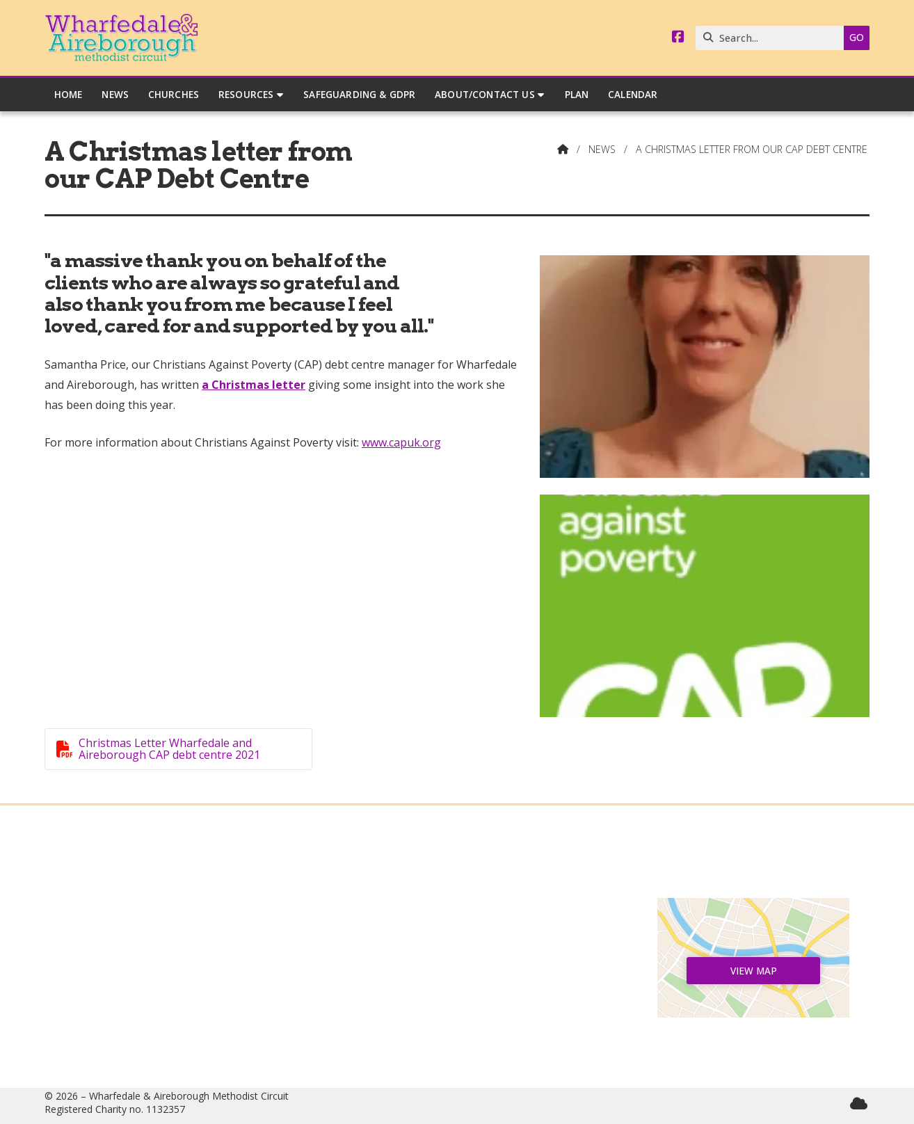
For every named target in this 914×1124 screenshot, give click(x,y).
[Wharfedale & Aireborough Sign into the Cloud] (858, 1103)
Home (160, 909)
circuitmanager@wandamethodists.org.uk (464, 1032)
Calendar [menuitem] (632, 94)
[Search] (773, 38)
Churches (160, 954)
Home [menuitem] (68, 94)
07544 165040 (463, 1010)
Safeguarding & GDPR (161, 1010)
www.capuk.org (401, 442)
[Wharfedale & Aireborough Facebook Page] (678, 37)
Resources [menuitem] (245, 94)
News (602, 149)
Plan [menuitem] (577, 94)
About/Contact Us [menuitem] (485, 94)
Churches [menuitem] (173, 94)
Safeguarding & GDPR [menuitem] (359, 94)
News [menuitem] (115, 94)
